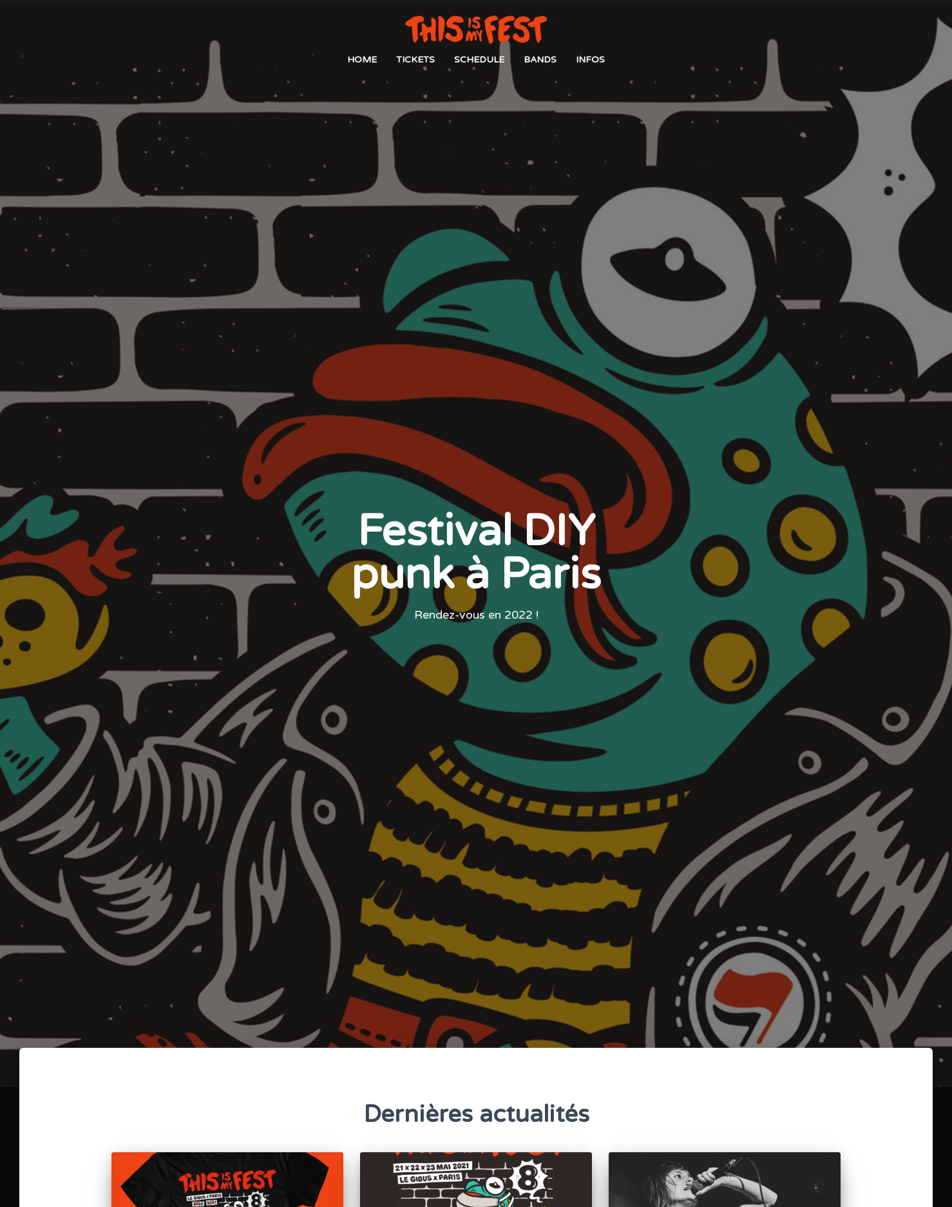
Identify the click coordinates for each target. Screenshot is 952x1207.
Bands (540, 60)
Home (362, 60)
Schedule (479, 60)
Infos (590, 60)
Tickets (415, 60)
